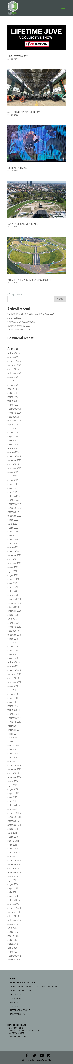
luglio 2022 (12, 523)
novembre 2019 (14, 626)
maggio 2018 (13, 698)
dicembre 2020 (14, 598)
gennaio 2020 (13, 622)
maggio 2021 (13, 579)
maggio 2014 (13, 888)
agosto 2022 (12, 519)
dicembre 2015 (14, 813)
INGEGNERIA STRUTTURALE (22, 982)
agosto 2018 (12, 686)
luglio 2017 (12, 737)
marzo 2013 (12, 943)
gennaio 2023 (13, 499)
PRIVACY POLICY (17, 1014)
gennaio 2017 (13, 761)
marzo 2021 (12, 587)
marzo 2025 (12, 396)
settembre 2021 (14, 563)
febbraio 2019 (13, 662)
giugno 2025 (12, 385)
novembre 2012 (14, 959)
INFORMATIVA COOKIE (20, 1010)
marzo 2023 (12, 491)
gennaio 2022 (13, 547)
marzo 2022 (12, 539)
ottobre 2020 (13, 606)
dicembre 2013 (14, 908)
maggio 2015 (13, 840)
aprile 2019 (12, 654)
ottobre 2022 (13, 511)
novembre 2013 (14, 911)
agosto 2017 (12, 733)
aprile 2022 (12, 535)
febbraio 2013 (13, 947)
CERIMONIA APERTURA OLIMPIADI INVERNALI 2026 (30, 313)
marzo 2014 (12, 896)
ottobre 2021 (13, 559)
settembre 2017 (14, 729)
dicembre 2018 (14, 670)
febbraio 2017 (13, 757)
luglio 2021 (12, 571)
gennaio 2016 (13, 809)
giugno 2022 (12, 527)
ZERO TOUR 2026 (15, 317)
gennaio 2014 (13, 904)
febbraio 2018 (13, 709)
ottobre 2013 (13, 915)
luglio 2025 (12, 381)
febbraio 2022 (13, 543)
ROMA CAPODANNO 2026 (18, 325)
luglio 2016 (12, 785)
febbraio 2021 (13, 591)
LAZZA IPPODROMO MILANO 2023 (22, 223)
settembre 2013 (14, 919)
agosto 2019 (12, 638)
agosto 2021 (12, 567)
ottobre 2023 (13, 464)
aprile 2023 (12, 487)
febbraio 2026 (13, 353)
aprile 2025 (12, 392)
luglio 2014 (12, 880)
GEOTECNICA (16, 994)
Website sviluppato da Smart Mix (36, 1060)
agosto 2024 (12, 424)
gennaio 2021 (13, 594)
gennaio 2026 (13, 357)
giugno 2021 (12, 575)
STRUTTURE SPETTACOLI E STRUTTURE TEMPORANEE (34, 986)
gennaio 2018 (13, 713)
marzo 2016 (12, 801)
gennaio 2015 (13, 856)
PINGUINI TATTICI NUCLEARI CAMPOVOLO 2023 (29, 279)
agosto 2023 (12, 472)
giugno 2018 (12, 694)
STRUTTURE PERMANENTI (21, 990)
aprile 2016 (12, 797)
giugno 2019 (12, 646)
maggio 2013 (13, 935)
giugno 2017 (12, 741)
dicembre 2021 (14, 551)
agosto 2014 (12, 876)
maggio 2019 (13, 650)
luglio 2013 (12, 927)
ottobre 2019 (13, 630)
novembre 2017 (14, 721)
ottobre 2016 (13, 773)
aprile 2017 (12, 749)
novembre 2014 (14, 864)
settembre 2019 (14, 634)
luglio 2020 (12, 618)
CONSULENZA (16, 998)
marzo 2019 (12, 658)
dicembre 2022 (14, 503)
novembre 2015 (14, 816)
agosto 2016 (12, 781)
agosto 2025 (12, 377)
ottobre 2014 (13, 868)
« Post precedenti (15, 294)
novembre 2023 (14, 460)
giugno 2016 (12, 789)
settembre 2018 (14, 682)
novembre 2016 (14, 769)
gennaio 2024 (13, 452)
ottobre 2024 (13, 416)
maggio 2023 (13, 483)
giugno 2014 (12, 884)
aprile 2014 (12, 892)
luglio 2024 (12, 428)
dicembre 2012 (14, 955)
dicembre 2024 (14, 408)
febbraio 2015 (13, 852)
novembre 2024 (14, 412)
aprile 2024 (12, 440)
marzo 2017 (12, 753)
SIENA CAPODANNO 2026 (18, 329)
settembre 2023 (14, 468)
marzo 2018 (12, 705)
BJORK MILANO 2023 (17, 168)
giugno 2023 (12, 480)
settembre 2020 (14, 610)
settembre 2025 (14, 373)
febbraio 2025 (13, 400)
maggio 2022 (13, 531)
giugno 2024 (12, 432)
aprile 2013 (12, 939)
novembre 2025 (14, 365)
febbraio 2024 (13, 448)
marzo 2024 (12, 444)
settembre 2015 (14, 824)
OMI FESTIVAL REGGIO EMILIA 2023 (23, 112)
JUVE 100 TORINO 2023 (17, 56)
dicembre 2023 (14, 456)
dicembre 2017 (14, 717)
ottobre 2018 (13, 678)
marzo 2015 (12, 848)
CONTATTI (14, 1006)
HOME (12, 978)
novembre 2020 (14, 602)
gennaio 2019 (13, 666)
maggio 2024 (13, 436)
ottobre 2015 (13, 820)
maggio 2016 (13, 793)
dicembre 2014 (14, 860)
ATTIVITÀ (14, 1002)
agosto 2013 (12, 923)
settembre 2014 (14, 872)
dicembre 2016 (14, 765)
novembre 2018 (14, 674)
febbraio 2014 (13, 900)
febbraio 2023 (13, 495)
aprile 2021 (12, 583)
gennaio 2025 (13, 404)
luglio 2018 (12, 690)
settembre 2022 (14, 515)
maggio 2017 (13, 745)
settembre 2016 (14, 777)
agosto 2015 (12, 828)
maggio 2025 (13, 388)
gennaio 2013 (13, 951)
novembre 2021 (14, 555)
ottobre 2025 (13, 369)
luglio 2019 (12, 642)
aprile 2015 (12, 844)
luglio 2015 (12, 832)
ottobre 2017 (13, 725)
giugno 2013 (12, 931)
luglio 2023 (12, 476)
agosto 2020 (12, 614)
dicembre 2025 (14, 361)
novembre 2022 (14, 507)
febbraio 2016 (13, 805)
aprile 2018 (12, 702)
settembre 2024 (14, 420)
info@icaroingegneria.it (17, 1036)
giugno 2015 (12, 836)
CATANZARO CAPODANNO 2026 (21, 321)
